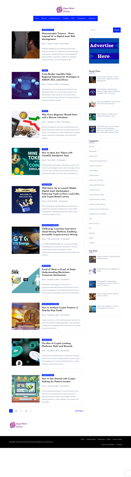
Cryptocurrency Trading (97, 214)
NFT (73, 18)
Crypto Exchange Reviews (98, 161)
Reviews (92, 233)
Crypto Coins (47, 365)
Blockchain (46, 283)
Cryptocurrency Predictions (99, 209)
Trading (66, 18)
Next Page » (79, 440)
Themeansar (48, 471)
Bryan (44, 45)
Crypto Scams (94, 175)
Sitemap (119, 473)
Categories (81, 18)
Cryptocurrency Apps (96, 195)
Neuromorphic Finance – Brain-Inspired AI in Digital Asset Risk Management (58, 37)
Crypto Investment (95, 166)
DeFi (90, 219)
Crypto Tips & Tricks (96, 180)
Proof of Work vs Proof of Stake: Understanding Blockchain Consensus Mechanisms (59, 290)
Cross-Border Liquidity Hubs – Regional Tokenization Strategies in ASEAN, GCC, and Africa (61, 81)
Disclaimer (101, 468)
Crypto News (47, 197)
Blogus (39, 471)
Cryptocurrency (54, 18)
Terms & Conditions (108, 473)
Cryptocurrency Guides (50, 327)
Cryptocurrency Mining (50, 240)
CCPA (82, 468)
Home (37, 18)
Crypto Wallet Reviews (97, 185)
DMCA (109, 468)
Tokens (45, 74)
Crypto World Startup (22, 459)
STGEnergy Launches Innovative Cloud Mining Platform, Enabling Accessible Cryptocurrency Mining (60, 247)
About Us (92, 18)
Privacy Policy (117, 468)
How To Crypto (94, 223)
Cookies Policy (91, 468)
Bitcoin (44, 18)
